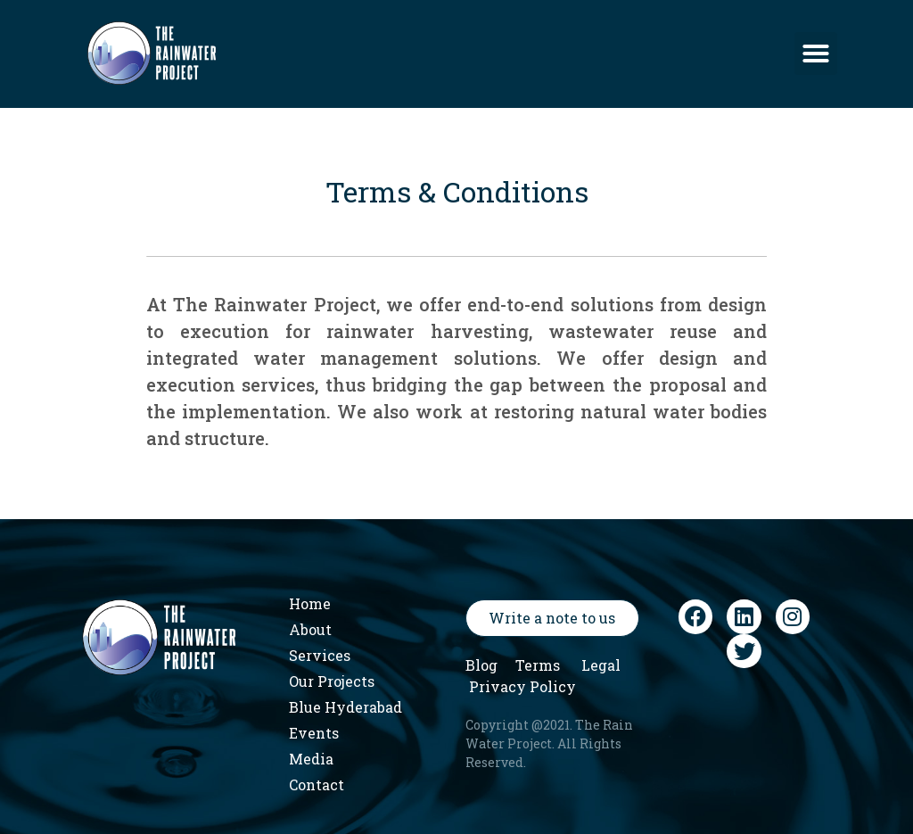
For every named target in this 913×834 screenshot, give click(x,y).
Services (319, 655)
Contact (316, 784)
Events (314, 732)
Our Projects (331, 681)
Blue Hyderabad (345, 707)
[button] (815, 53)
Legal (601, 665)
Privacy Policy (522, 686)
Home (310, 603)
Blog (481, 665)
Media (311, 758)
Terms (537, 665)
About (310, 629)
